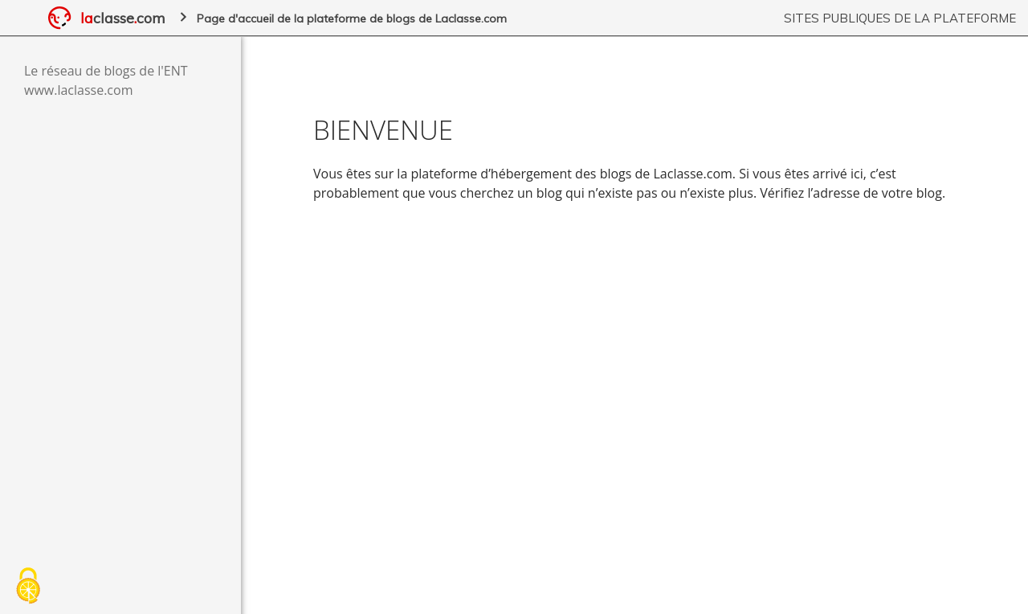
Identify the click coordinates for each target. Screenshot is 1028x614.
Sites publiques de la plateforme (900, 18)
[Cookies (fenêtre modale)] (28, 586)
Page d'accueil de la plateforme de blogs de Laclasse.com (352, 18)
